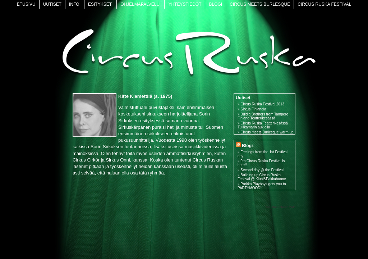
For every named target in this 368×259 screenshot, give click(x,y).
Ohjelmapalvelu (140, 4)
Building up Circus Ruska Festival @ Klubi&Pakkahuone (262, 177)
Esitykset (100, 4)
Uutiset (52, 4)
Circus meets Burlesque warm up (266, 132)
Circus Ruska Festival (324, 4)
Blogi (215, 4)
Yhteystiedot (184, 4)
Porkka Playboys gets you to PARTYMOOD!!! (262, 186)
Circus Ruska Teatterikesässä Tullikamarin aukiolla (263, 125)
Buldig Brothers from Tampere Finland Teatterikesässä (263, 116)
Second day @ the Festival (262, 170)
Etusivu (26, 4)
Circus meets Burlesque (260, 4)
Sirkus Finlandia (253, 109)
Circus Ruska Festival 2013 (262, 104)
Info (74, 4)
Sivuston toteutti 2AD (280, 207)
